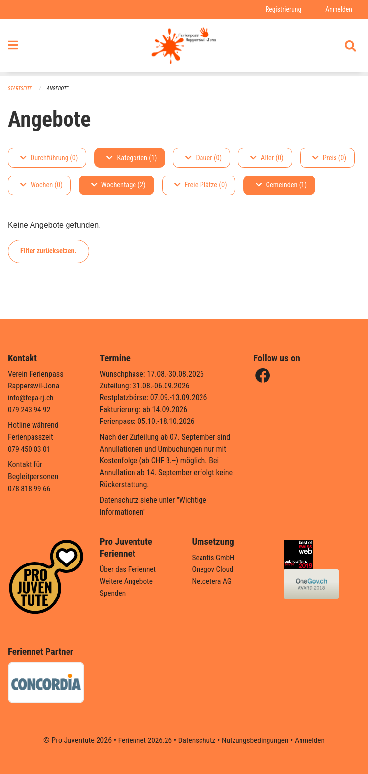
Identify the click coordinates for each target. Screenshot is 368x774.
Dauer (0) (203, 158)
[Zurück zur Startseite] (184, 48)
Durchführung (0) (49, 158)
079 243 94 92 (30, 409)
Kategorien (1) (131, 158)
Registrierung (281, 9)
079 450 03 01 (30, 449)
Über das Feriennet (129, 569)
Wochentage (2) (118, 185)
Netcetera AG (213, 581)
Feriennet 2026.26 (142, 740)
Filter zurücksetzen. (48, 251)
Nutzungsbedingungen (256, 740)
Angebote (59, 89)
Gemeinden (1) (281, 185)
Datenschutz (195, 740)
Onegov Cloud (213, 569)
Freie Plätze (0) (200, 185)
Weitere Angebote (127, 581)
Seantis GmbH (214, 557)
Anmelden (338, 9)
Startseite (20, 89)
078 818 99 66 (30, 488)
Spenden (113, 593)
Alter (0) (267, 158)
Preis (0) (329, 158)
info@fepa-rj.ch (32, 397)
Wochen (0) (41, 185)
